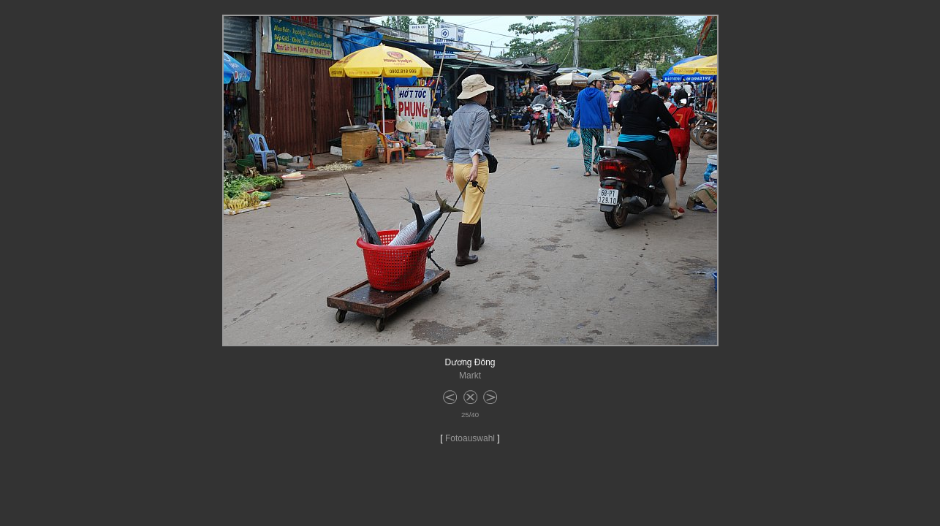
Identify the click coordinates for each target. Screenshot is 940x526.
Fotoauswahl (470, 438)
